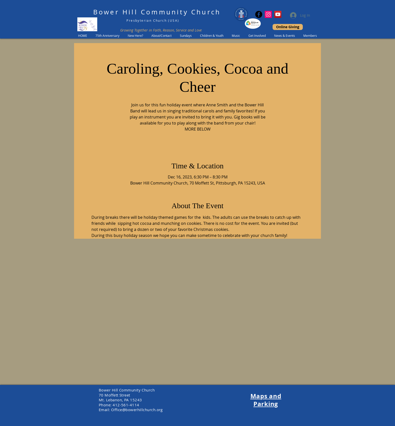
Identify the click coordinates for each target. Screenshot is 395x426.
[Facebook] (258, 14)
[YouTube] (277, 14)
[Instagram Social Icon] (268, 14)
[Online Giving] (288, 27)
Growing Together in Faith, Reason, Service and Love (161, 30)
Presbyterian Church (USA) (152, 20)
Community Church (181, 12)
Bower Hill (115, 12)
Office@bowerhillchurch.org (137, 409)
